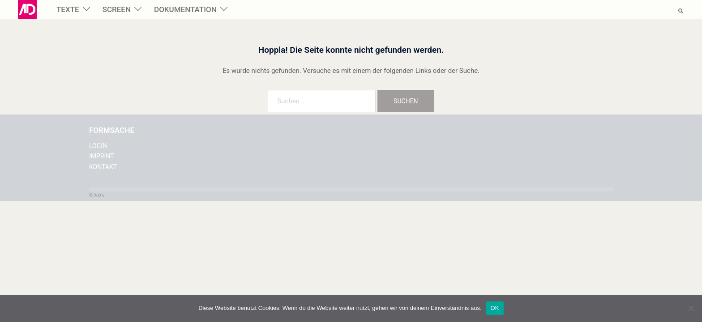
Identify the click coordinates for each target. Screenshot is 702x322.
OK (495, 308)
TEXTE (67, 9)
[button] (681, 9)
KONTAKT (103, 166)
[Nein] (690, 308)
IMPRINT (101, 156)
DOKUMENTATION (185, 9)
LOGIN (98, 145)
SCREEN (117, 9)
